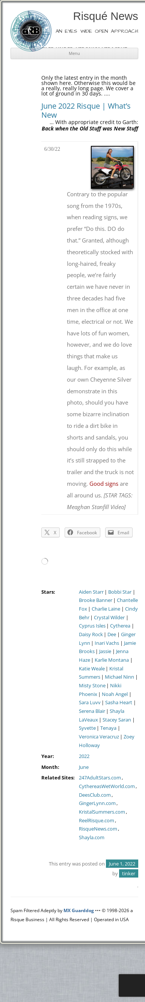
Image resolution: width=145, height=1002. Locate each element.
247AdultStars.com (100, 778)
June (84, 767)
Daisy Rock (91, 634)
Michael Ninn (119, 677)
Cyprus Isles (92, 626)
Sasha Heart (118, 702)
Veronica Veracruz (99, 737)
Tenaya (108, 728)
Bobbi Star (119, 592)
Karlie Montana (112, 660)
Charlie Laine (106, 609)
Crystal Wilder (109, 617)
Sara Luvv (90, 702)
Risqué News (105, 16)
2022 (84, 756)
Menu (74, 53)
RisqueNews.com (98, 829)
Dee (111, 634)
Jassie (105, 651)
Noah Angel (115, 694)
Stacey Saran (117, 720)
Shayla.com (91, 837)
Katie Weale (92, 668)
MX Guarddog (78, 910)
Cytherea (120, 626)
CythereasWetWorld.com (107, 786)
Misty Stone (92, 685)
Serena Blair (92, 711)
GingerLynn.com (97, 803)
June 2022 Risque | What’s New (86, 110)
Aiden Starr (91, 592)
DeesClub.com (95, 795)
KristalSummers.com (102, 812)
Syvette (87, 728)
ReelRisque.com (96, 820)
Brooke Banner (95, 600)
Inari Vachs (107, 643)
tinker (128, 873)
